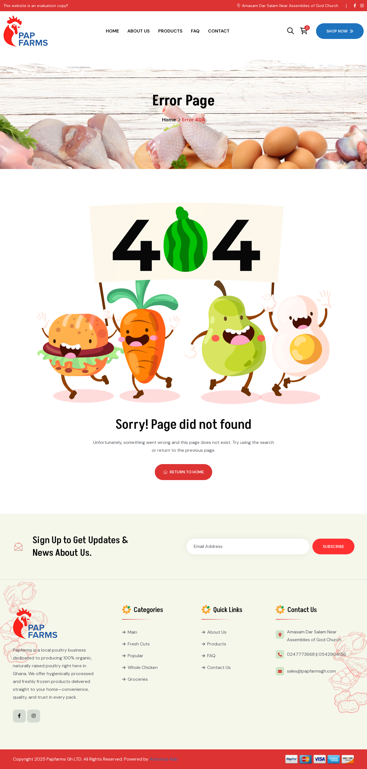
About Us (138, 31)
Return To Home (183, 471)
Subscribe (333, 546)
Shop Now (339, 31)
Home (112, 31)
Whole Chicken (143, 667)
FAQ (195, 31)
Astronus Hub (163, 759)
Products (170, 31)
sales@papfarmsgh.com (311, 671)
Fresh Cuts (139, 644)
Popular (135, 656)
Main (132, 632)
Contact (219, 31)
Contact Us (219, 667)
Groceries (138, 679)
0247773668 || (302, 654)
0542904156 (332, 654)
